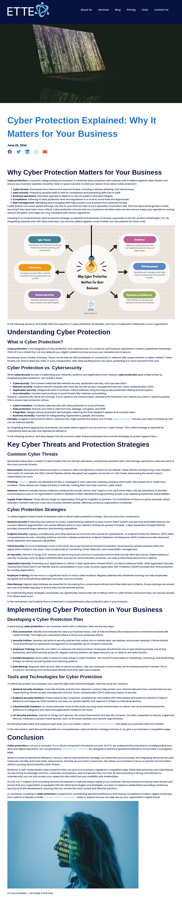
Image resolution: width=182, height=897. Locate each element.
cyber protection (122, 419)
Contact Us (161, 9)
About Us (86, 9)
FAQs (145, 9)
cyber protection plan (103, 724)
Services (103, 9)
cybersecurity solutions (75, 749)
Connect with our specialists (60, 797)
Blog (118, 9)
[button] (10, 152)
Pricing (131, 9)
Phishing (23, 482)
